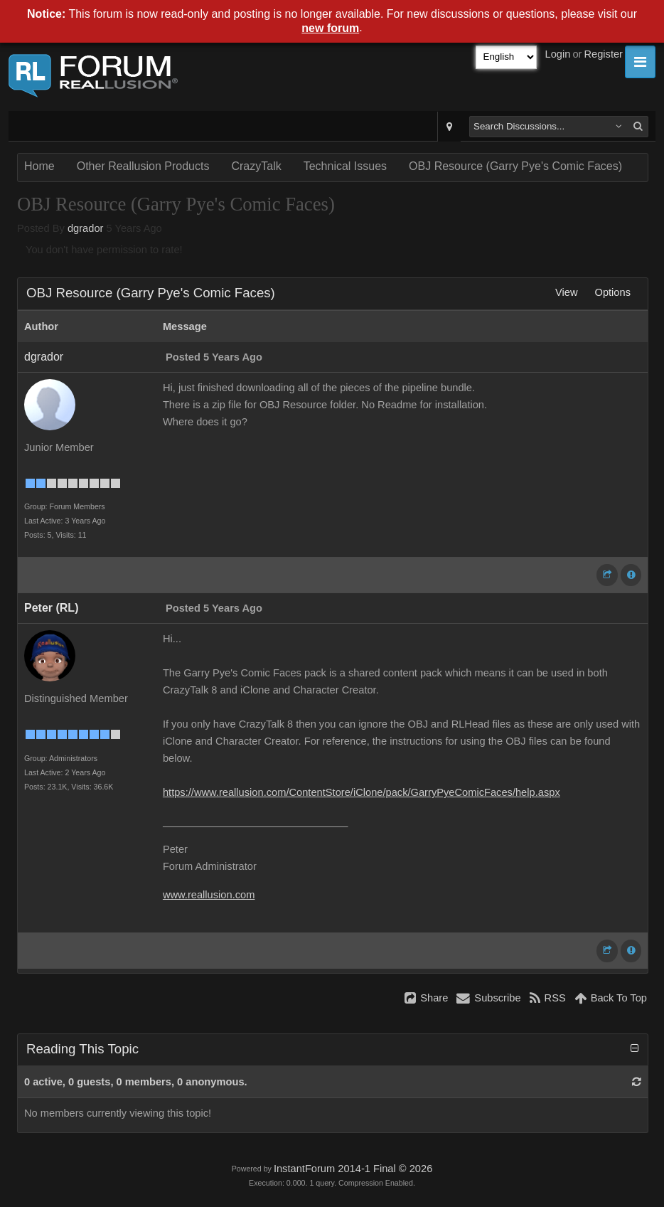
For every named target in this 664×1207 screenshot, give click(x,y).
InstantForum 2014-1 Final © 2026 (353, 1168)
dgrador (86, 228)
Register (603, 54)
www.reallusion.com (209, 894)
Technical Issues (345, 166)
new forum (330, 28)
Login (558, 54)
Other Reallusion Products (143, 166)
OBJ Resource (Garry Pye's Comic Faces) (515, 166)
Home (39, 166)
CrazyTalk (256, 166)
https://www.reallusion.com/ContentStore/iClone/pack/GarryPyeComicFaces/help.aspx (361, 792)
